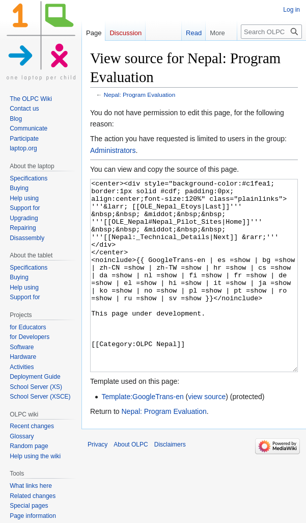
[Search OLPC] (271, 31)
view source (207, 435)
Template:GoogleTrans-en (142, 435)
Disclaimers (170, 482)
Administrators (112, 150)
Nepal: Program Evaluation (139, 94)
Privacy (97, 482)
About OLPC (131, 482)
